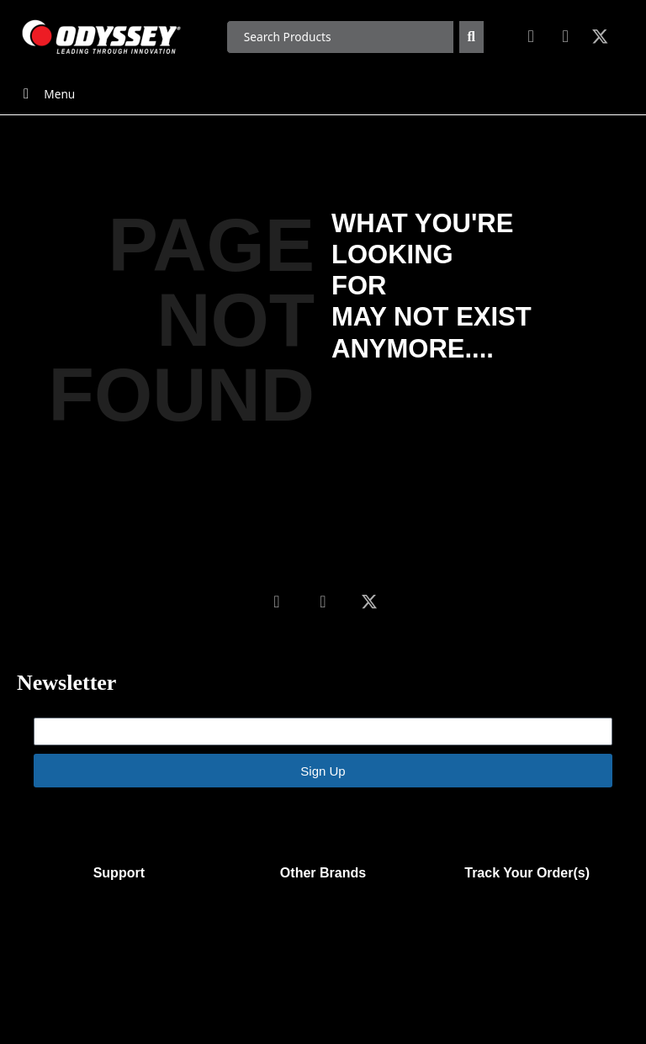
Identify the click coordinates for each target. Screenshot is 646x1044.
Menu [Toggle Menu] (46, 94)
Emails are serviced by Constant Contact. (447, 813)
